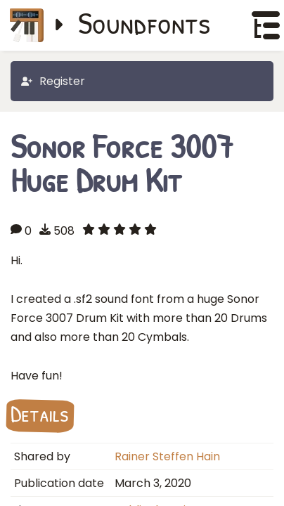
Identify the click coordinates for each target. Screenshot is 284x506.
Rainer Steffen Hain (167, 456)
